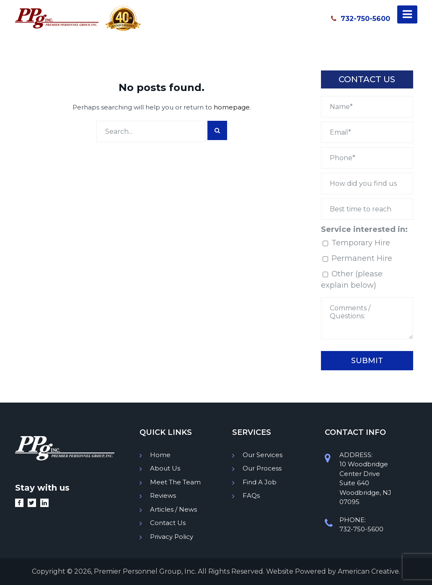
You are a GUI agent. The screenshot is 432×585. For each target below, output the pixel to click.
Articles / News (173, 509)
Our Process (262, 468)
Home (160, 455)
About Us (165, 468)
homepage (232, 107)
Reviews (163, 495)
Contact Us (168, 523)
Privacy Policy (171, 537)
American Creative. (369, 571)
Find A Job (260, 482)
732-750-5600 (360, 18)
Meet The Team (175, 482)
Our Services (262, 455)
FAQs (251, 495)
